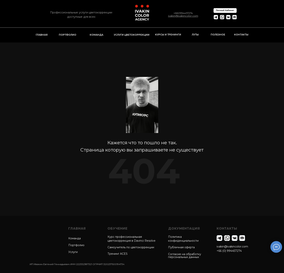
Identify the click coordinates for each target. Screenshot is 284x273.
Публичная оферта (181, 247)
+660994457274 (183, 13)
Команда (74, 238)
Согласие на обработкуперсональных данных (184, 255)
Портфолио (76, 245)
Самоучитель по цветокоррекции (131, 247)
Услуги (73, 252)
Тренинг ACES (118, 253)
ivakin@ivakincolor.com (232, 246)
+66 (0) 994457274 (229, 251)
